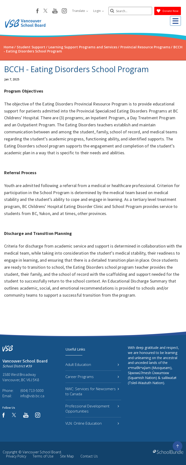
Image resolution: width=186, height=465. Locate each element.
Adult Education (92, 364)
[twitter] (45, 11)
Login (98, 11)
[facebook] (37, 11)
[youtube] (54, 11)
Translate (80, 11)
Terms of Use (43, 456)
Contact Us (89, 456)
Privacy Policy (16, 456)
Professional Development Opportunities (92, 408)
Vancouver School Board (42, 452)
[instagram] (64, 11)
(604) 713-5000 (32, 390)
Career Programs (92, 376)
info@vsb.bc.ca (32, 395)
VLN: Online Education (92, 423)
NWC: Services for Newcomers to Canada (92, 391)
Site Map (67, 456)
